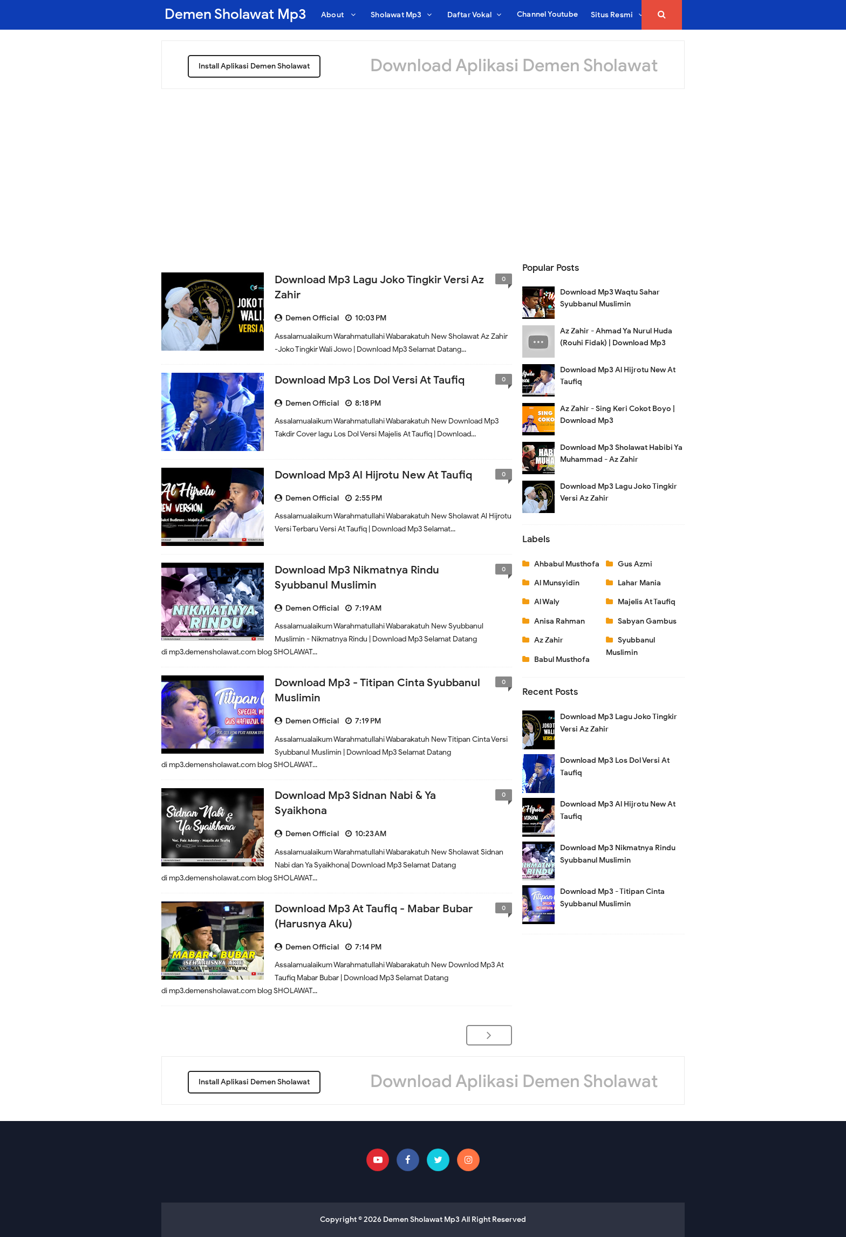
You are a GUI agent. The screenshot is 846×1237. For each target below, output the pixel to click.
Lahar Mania (639, 582)
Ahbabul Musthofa (566, 564)
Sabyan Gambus (647, 621)
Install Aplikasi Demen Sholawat (254, 66)
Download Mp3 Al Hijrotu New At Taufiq (373, 475)
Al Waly (547, 601)
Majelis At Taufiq (647, 601)
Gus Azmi (635, 564)
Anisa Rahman (559, 621)
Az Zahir (548, 640)
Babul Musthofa (562, 659)
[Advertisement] (423, 169)
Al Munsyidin (556, 582)
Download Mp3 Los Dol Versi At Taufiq (370, 380)
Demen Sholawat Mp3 (421, 1219)
